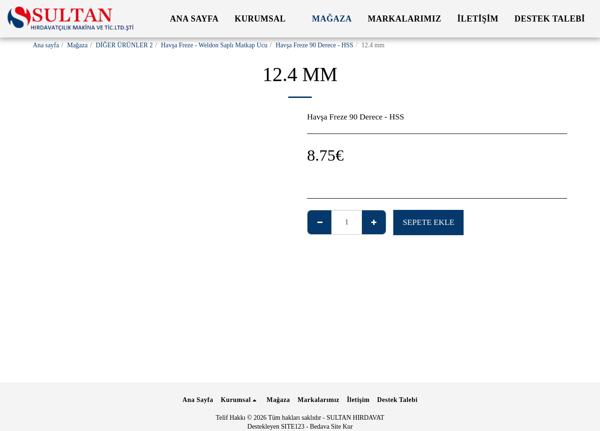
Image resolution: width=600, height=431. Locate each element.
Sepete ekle (428, 222)
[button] (265, 18)
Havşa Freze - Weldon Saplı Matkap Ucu (214, 45)
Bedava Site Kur (331, 426)
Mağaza (77, 45)
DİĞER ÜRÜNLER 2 (124, 45)
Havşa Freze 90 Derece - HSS (314, 45)
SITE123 (292, 426)
